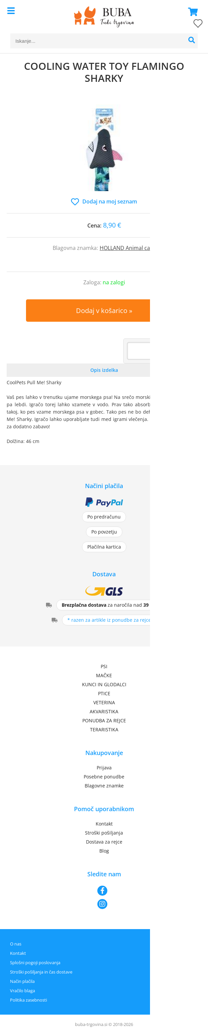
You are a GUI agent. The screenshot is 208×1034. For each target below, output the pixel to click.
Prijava (104, 767)
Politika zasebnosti (28, 1000)
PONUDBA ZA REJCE (104, 720)
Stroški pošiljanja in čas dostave (41, 972)
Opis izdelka (104, 370)
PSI (104, 666)
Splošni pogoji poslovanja (35, 962)
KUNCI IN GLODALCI (104, 684)
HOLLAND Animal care (127, 248)
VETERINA (104, 702)
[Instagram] (104, 904)
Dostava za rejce (104, 842)
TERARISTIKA (104, 729)
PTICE (104, 693)
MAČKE (104, 675)
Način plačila (22, 981)
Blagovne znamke (104, 785)
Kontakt (104, 824)
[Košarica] (191, 11)
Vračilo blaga (22, 991)
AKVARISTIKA (104, 711)
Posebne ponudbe (104, 776)
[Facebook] (104, 891)
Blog (104, 851)
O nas (15, 944)
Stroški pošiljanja (104, 833)
